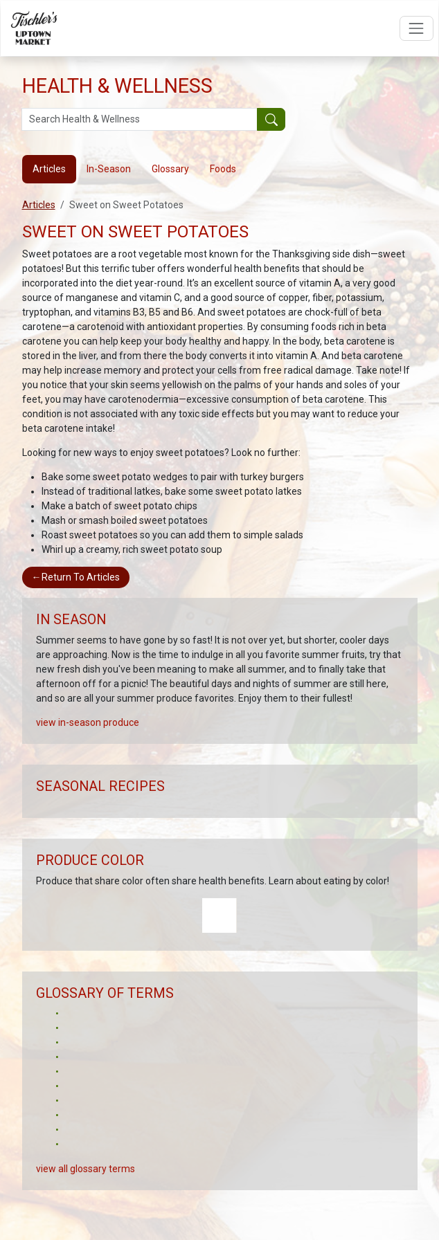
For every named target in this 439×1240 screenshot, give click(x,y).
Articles (38, 204)
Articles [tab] (49, 168)
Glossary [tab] (170, 168)
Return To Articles (76, 577)
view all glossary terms (85, 1168)
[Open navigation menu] (416, 28)
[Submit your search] (271, 119)
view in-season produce (87, 722)
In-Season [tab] (109, 168)
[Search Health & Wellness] (139, 119)
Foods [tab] (223, 168)
